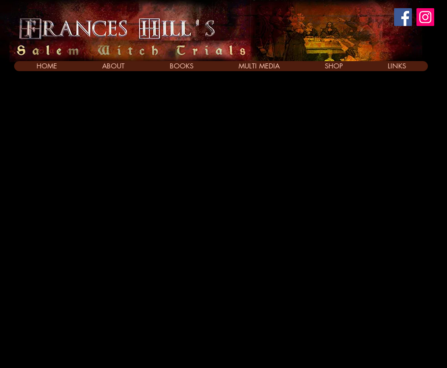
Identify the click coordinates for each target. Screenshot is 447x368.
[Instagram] (425, 17)
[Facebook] (403, 17)
